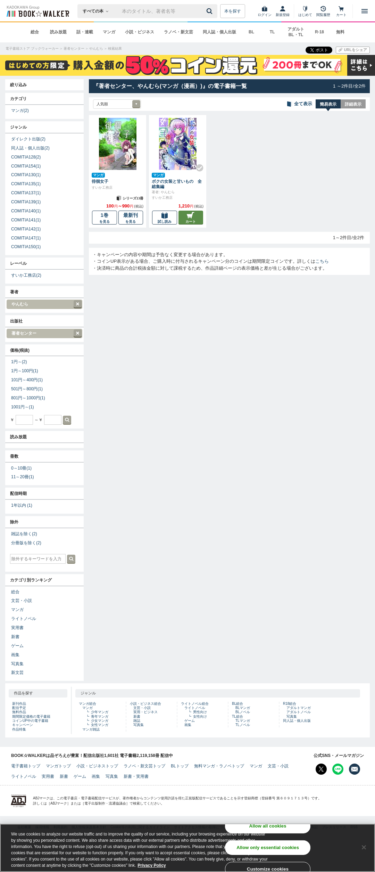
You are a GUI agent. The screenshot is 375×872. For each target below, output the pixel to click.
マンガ (109, 32)
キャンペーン (22, 725)
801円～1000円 (28, 398)
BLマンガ (242, 708)
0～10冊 (21, 468)
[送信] (210, 11)
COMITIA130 (26, 174)
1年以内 (21, 505)
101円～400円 (27, 379)
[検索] (210, 11)
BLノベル (242, 712)
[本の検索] (98, 11)
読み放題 (58, 32)
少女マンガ (99, 721)
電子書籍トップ (25, 766)
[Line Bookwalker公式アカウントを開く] (337, 769)
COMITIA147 (26, 238)
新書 (15, 636)
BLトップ (180, 766)
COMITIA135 (26, 183)
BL (251, 32)
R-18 (319, 32)
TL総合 (237, 716)
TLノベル (242, 725)
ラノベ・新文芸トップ (144, 766)
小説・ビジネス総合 (145, 704)
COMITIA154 (26, 166)
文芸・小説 (21, 600)
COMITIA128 (26, 157)
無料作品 (19, 712)
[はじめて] (305, 11)
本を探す (232, 11)
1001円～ (22, 407)
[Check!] (197, 165)
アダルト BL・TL (296, 32)
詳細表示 (353, 104)
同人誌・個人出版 (219, 32)
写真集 (17, 663)
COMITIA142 (26, 229)
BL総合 (237, 704)
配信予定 (19, 708)
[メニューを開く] (364, 11)
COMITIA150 (26, 246)
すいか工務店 (26, 275)
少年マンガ (99, 712)
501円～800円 (27, 388)
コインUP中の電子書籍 (30, 721)
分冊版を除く (26, 542)
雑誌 (136, 721)
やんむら (44, 304)
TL (272, 32)
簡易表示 (328, 104)
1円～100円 (24, 370)
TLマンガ (242, 721)
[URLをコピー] (353, 50)
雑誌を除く (24, 533)
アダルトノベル (298, 712)
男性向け (200, 712)
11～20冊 (22, 476)
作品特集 (19, 729)
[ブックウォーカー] (37, 11)
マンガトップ (58, 766)
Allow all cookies (267, 829)
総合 (35, 32)
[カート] (341, 11)
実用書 (17, 627)
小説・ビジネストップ (97, 766)
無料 (340, 32)
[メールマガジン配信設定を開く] (354, 769)
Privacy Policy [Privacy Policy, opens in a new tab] (152, 868)
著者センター (44, 333)
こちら (322, 261)
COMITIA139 (26, 201)
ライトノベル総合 (195, 704)
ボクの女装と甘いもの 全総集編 (177, 184)
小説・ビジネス (139, 32)
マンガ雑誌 (91, 729)
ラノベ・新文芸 (178, 32)
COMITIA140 (26, 211)
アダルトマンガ (298, 708)
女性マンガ (99, 725)
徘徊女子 (100, 181)
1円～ (19, 361)
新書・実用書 (136, 776)
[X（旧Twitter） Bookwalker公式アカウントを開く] (321, 769)
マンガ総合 (87, 704)
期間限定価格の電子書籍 (31, 716)
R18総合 (289, 704)
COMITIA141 (26, 220)
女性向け (200, 716)
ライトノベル (23, 618)
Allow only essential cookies (267, 850)
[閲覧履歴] (323, 11)
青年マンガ (99, 716)
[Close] (364, 850)
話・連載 (84, 32)
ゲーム (17, 645)
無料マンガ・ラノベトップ (219, 766)
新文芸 (17, 672)
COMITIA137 (26, 192)
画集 (15, 654)
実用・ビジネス (145, 712)
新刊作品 (19, 704)
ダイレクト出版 (28, 139)
